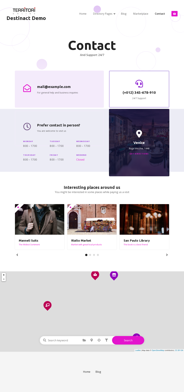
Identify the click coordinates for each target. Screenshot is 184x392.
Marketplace (140, 13)
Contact (160, 13)
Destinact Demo (26, 18)
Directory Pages (102, 13)
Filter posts (106, 340)
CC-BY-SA (179, 350)
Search (128, 340)
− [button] (4, 279)
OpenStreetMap (158, 350)
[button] (17, 254)
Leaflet (138, 350)
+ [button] (4, 275)
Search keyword (44, 340)
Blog (124, 13)
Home (82, 13)
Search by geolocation (99, 340)
